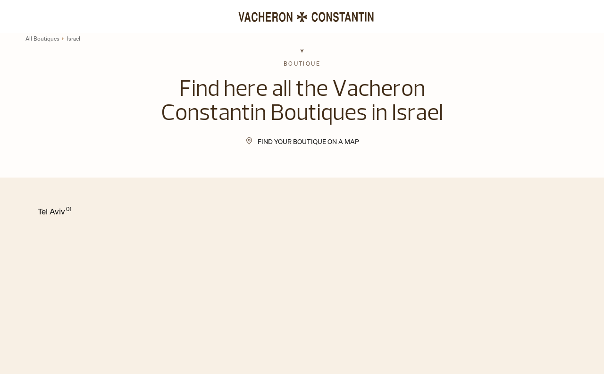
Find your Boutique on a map (308, 141)
